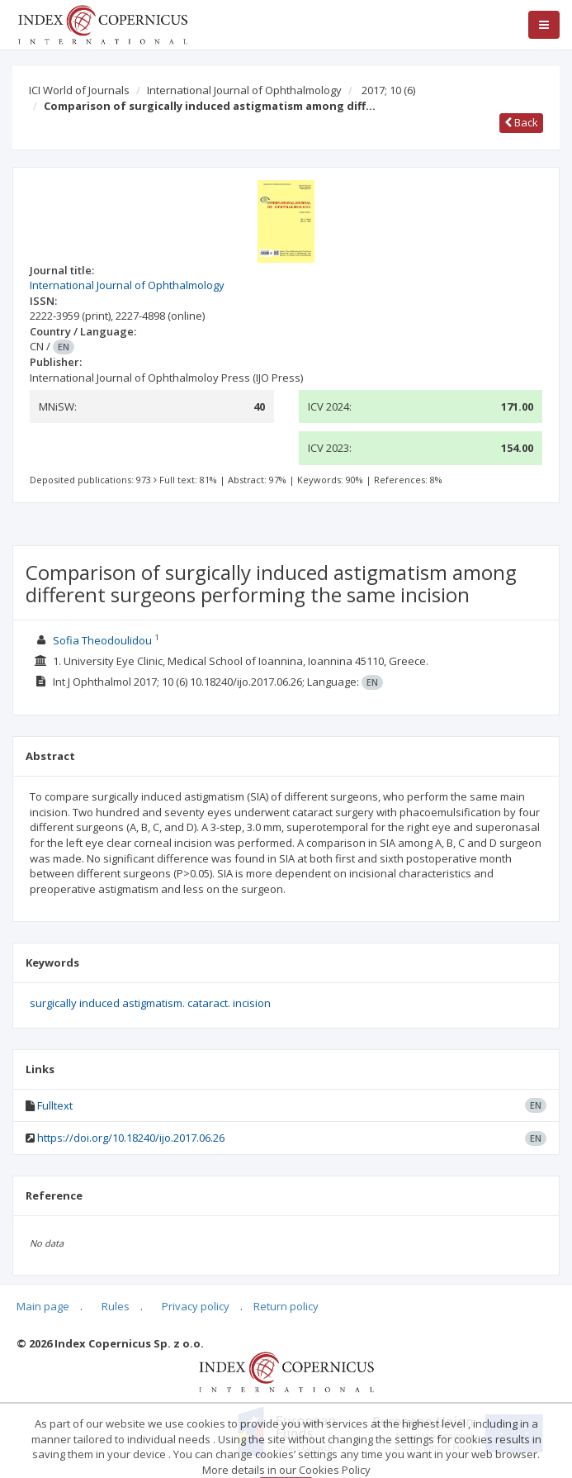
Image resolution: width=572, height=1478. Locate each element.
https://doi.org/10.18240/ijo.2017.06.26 (131, 1137)
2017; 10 (388, 90)
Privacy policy (195, 1306)
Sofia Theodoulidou (102, 640)
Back (521, 122)
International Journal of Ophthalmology (244, 90)
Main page (43, 1306)
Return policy (286, 1306)
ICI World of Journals (79, 90)
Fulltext (55, 1105)
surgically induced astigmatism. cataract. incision (150, 1003)
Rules (116, 1306)
